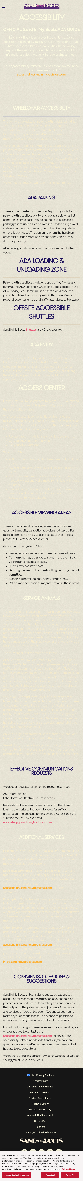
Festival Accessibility (40, 1109)
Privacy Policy (40, 1080)
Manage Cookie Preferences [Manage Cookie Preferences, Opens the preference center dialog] (16, 1176)
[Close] (78, 1157)
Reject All (70, 1176)
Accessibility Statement (40, 1115)
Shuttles (31, 329)
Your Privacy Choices (42, 1075)
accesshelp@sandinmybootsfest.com (41, 74)
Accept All (50, 1176)
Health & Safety (40, 1103)
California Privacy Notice (40, 1086)
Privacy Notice (68, 1170)
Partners (40, 1126)
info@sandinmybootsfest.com (22, 961)
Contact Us (40, 1121)
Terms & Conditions (40, 1092)
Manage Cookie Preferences (40, 1132)
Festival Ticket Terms (40, 1098)
